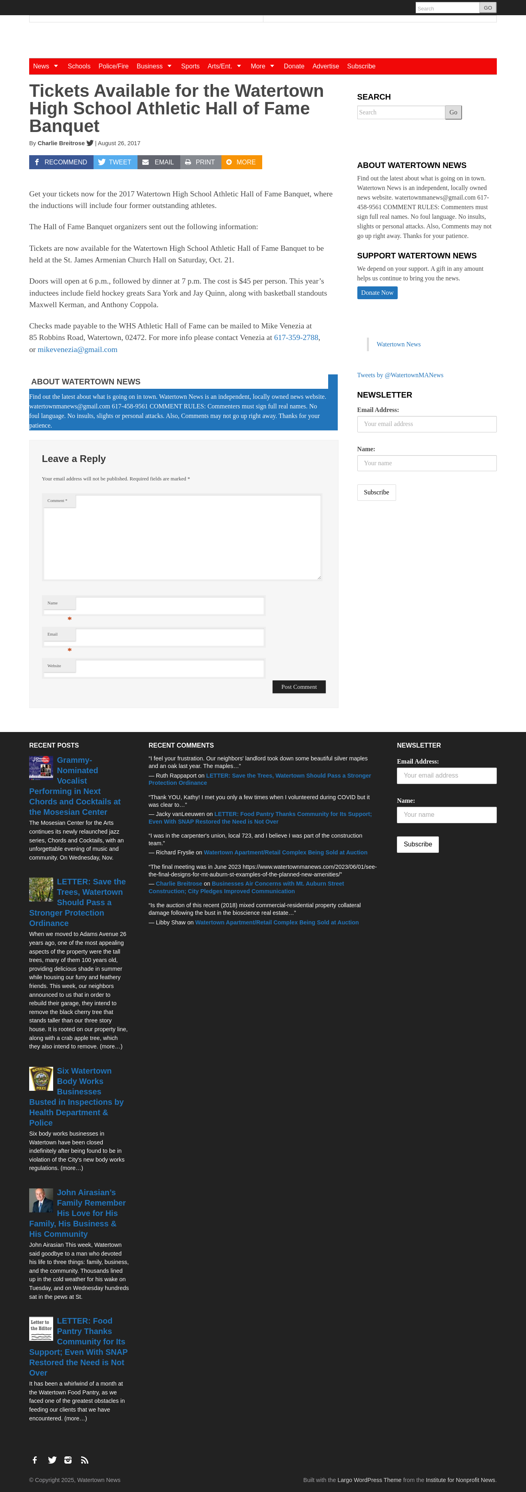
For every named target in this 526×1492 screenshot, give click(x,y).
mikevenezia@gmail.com (78, 349)
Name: (366, 449)
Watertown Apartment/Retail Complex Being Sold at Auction (285, 852)
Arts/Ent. (227, 66)
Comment (58, 500)
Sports (190, 66)
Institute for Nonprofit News (460, 1480)
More (265, 66)
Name (60, 605)
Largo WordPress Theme (369, 1480)
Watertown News (399, 344)
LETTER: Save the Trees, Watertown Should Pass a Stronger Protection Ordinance (77, 902)
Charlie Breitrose (61, 143)
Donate (294, 66)
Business (157, 66)
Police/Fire (113, 66)
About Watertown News (86, 381)
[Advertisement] (417, 570)
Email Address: (378, 409)
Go (454, 112)
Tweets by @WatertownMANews (400, 375)
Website (54, 666)
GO (488, 8)
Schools (79, 66)
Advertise (326, 66)
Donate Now (377, 292)
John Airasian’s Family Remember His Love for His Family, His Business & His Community (77, 1213)
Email (60, 636)
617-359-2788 (296, 337)
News (48, 66)
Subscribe (361, 66)
